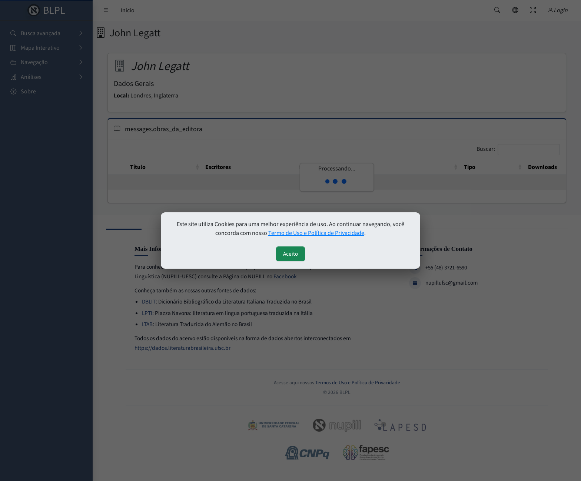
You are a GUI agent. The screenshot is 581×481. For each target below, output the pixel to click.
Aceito (290, 254)
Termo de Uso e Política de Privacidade (316, 233)
